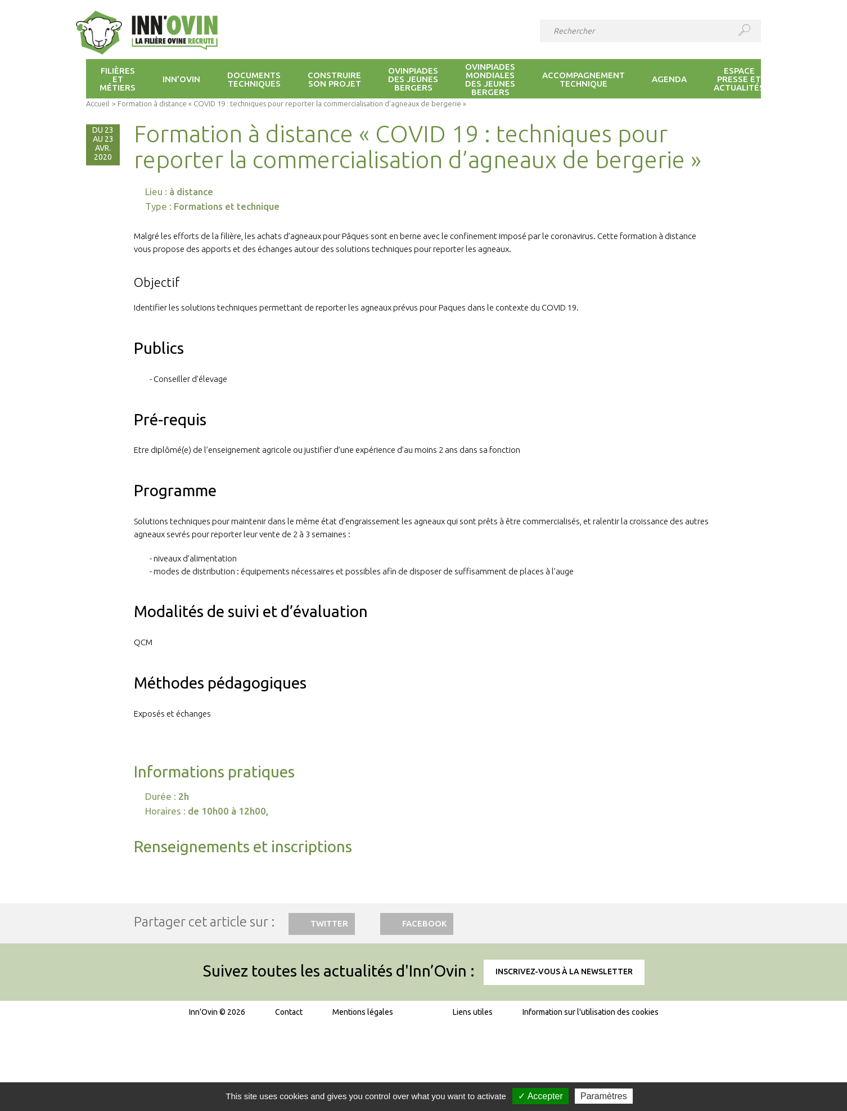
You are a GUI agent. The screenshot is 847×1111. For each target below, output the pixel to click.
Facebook (424, 923)
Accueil (97, 103)
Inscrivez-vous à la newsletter (564, 971)
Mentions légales (362, 1011)
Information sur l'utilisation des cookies (590, 1011)
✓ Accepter (540, 1096)
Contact (289, 1011)
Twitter (329, 923)
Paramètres (603, 1096)
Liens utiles (473, 1011)
